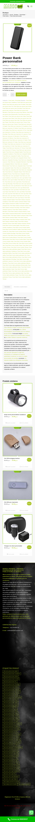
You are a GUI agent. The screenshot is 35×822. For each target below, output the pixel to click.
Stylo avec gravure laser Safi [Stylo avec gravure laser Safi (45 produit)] (10, 707)
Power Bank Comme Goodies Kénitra (17, 231)
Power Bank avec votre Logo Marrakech (12, 185)
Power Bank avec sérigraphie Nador (17, 165)
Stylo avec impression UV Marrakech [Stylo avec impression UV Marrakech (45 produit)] (11, 742)
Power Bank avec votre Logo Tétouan (15, 197)
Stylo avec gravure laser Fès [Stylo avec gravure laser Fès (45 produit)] (9, 681)
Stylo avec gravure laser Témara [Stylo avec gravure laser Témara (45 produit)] (10, 715)
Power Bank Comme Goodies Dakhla (21, 227)
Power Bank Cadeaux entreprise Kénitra (19, 205)
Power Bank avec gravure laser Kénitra (22, 106)
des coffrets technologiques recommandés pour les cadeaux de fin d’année (17, 331)
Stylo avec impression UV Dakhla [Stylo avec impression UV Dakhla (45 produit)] (11, 726)
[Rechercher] (27, 6)
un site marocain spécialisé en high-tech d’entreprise (17, 352)
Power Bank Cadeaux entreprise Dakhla (18, 201)
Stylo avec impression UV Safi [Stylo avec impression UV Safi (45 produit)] (10, 757)
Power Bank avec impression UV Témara (15, 148)
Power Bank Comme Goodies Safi (10, 243)
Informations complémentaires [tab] (20, 286)
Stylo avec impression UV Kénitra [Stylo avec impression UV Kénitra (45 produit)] (11, 736)
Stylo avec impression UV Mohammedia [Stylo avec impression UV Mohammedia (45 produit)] (12, 747)
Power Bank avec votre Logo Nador (11, 189)
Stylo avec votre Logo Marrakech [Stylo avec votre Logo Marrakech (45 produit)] (10, 776)
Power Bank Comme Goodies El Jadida (12, 229)
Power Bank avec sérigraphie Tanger (13, 171)
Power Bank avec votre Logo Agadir (11, 175)
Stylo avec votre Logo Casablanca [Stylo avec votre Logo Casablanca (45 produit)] (11, 771)
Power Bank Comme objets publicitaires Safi (22, 271)
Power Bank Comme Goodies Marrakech (17, 235)
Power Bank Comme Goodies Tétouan (19, 247)
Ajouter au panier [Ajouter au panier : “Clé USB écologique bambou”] (10, 466)
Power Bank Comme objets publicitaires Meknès (19, 263)
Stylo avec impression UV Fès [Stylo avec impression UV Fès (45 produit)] (10, 731)
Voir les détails (24, 423)
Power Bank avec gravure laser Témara (18, 122)
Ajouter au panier (21, 94)
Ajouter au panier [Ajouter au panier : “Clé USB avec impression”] (10, 510)
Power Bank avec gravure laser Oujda (17, 116)
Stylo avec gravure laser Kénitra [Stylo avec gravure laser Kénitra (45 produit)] (10, 686)
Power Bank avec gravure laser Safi (23, 118)
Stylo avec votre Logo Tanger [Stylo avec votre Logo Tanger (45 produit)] (10, 779)
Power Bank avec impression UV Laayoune (18, 134)
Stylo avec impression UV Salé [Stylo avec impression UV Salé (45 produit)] (10, 760)
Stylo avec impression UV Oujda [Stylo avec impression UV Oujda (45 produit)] (10, 752)
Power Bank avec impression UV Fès (17, 130)
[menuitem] (27, 6)
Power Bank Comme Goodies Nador (17, 239)
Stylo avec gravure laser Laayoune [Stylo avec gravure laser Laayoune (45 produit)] (11, 689)
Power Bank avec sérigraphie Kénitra (18, 157)
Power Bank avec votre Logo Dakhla (19, 177)
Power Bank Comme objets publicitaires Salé (13, 273)
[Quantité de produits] (9, 94)
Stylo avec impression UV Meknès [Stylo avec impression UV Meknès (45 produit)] (11, 744)
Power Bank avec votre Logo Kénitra (13, 181)
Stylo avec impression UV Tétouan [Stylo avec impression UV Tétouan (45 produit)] (11, 768)
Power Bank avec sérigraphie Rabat (22, 167)
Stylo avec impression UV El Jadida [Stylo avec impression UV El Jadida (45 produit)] (11, 729)
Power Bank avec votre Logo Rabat (16, 191)
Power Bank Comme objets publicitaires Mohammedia (15, 265)
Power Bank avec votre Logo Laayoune (22, 183)
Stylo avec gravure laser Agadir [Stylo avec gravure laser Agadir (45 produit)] (10, 671)
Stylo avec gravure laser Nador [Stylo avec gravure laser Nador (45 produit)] (10, 700)
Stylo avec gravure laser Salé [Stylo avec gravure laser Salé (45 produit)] (10, 710)
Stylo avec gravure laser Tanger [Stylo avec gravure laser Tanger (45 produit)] (10, 713)
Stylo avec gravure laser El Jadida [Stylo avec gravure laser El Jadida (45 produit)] (11, 678)
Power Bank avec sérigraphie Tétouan (20, 173)
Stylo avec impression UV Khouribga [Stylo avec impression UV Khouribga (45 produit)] (11, 734)
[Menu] (31, 6)
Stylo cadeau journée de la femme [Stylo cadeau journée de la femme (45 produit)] (11, 781)
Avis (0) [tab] (6, 290)
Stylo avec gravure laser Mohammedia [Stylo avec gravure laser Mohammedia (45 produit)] (12, 697)
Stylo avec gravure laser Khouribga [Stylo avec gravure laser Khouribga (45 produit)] (11, 684)
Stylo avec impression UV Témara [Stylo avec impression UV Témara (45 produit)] (11, 765)
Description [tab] (7, 286)
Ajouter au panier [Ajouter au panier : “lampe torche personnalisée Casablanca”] (10, 423)
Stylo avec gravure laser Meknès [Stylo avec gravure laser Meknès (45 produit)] (10, 694)
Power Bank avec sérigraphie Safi (10, 169)
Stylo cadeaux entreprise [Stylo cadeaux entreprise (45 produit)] (24, 784)
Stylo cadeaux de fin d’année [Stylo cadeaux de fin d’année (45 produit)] (10, 784)
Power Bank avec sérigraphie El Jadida (11, 156)
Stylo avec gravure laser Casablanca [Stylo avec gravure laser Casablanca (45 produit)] (11, 673)
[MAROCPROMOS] (14, 6)
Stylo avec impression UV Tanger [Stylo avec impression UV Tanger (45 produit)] (11, 763)
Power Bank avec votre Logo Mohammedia (19, 187)
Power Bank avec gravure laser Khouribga (12, 108)
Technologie (17, 100)
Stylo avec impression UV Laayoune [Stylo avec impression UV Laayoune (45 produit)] (11, 739)
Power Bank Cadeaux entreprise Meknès (17, 211)
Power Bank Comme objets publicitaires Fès (16, 255)
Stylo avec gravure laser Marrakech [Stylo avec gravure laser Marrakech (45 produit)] (11, 692)
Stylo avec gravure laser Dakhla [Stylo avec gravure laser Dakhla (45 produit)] (10, 676)
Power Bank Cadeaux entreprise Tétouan (21, 223)
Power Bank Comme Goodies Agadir (11, 225)
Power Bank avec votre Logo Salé (20, 193)
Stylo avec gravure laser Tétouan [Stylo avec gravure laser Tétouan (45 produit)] (10, 718)
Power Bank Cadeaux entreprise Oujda (20, 215)
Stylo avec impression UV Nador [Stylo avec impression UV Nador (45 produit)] (10, 750)
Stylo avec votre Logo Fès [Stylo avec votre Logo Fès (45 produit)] (9, 773)
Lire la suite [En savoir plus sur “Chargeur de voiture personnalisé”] (10, 554)
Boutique (5, 13)
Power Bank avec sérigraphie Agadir (14, 152)
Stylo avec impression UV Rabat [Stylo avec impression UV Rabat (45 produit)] (10, 755)
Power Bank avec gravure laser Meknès (17, 112)
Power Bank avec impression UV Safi (16, 144)
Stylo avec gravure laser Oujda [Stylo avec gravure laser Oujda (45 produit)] (10, 702)
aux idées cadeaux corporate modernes (16, 337)
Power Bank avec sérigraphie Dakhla (22, 154)
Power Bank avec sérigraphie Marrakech (17, 161)
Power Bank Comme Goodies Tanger (13, 245)
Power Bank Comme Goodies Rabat (22, 241)
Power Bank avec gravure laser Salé (11, 120)
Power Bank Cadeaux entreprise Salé (18, 219)
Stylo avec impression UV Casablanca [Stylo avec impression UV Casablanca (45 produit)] (12, 723)
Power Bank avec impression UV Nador (18, 140)
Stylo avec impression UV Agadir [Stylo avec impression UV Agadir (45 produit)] (10, 721)
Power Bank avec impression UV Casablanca (18, 126)
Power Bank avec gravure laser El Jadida (15, 104)
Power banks (11, 100)
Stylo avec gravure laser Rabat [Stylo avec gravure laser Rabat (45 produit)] (10, 705)
